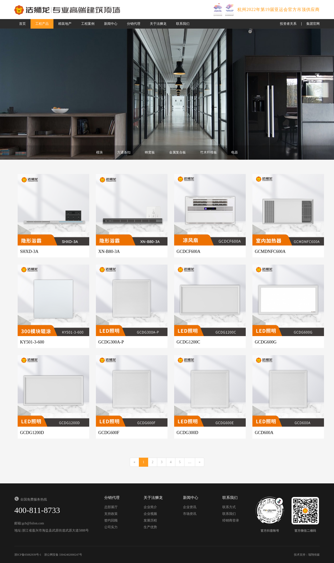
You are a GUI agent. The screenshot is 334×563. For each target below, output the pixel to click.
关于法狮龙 (158, 24)
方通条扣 (123, 152)
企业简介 (150, 507)
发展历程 (150, 520)
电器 (234, 152)
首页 (22, 24)
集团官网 (313, 24)
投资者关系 (288, 24)
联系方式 (229, 507)
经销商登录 (230, 520)
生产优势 (150, 527)
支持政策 (111, 514)
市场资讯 (189, 514)
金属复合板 (177, 152)
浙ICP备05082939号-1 (27, 554)
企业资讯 (189, 507)
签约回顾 (111, 520)
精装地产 (65, 24)
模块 (99, 152)
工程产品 (42, 24)
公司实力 (111, 527)
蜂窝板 (150, 152)
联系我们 (182, 24)
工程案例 (87, 24)
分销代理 (133, 24)
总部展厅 (111, 507)
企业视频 (150, 514)
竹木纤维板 (208, 152)
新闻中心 (110, 24)
